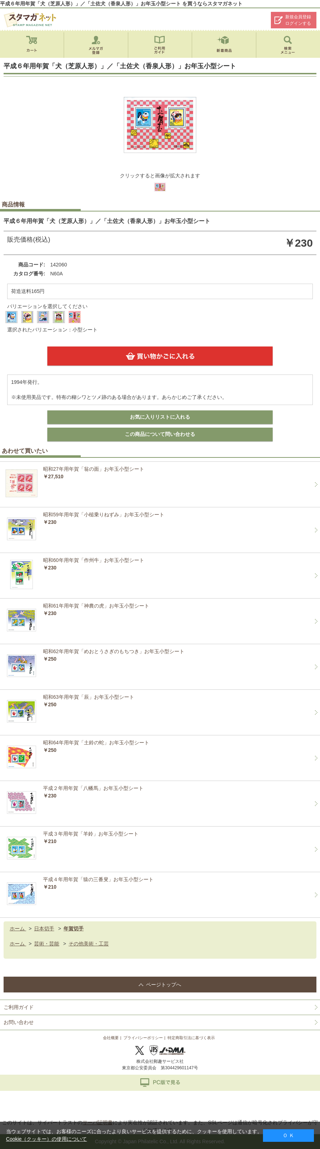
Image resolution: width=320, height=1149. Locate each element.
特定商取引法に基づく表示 (191, 1038)
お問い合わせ (19, 1022)
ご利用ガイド (19, 1007)
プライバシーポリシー (143, 1038)
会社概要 (111, 1038)
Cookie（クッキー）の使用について (46, 1139)
